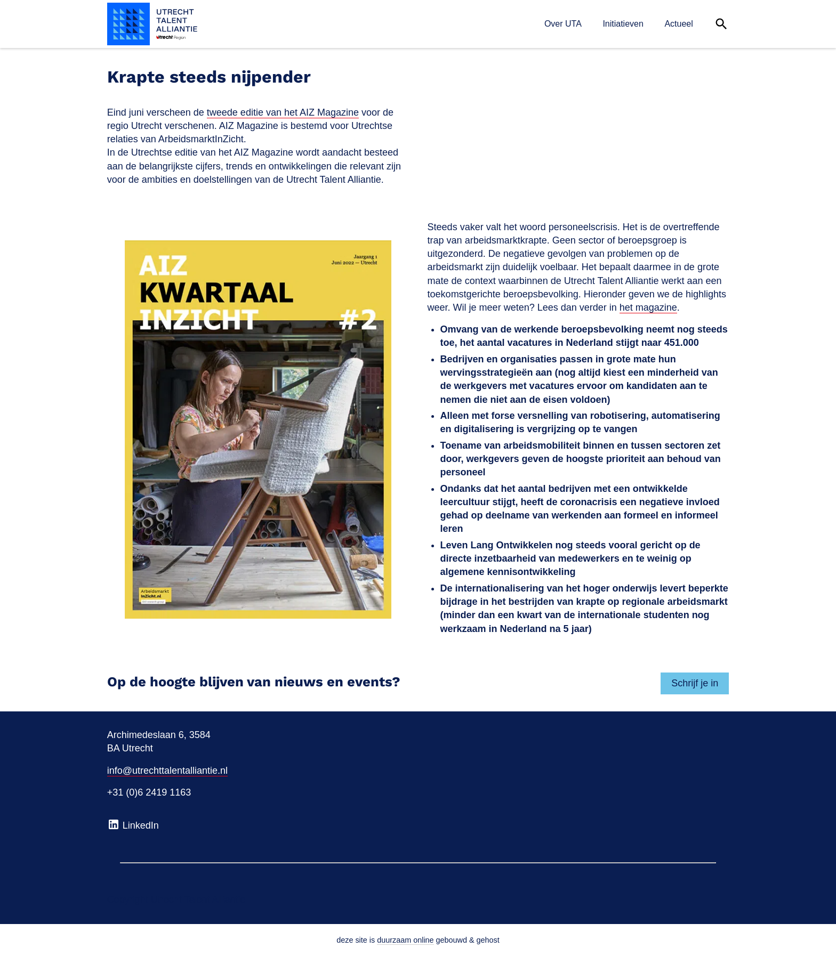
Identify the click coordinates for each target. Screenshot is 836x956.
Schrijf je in (694, 683)
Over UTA (563, 23)
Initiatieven (623, 23)
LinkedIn (133, 824)
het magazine (648, 307)
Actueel (678, 23)
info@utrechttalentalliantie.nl (167, 770)
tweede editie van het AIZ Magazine (283, 112)
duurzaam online (405, 940)
